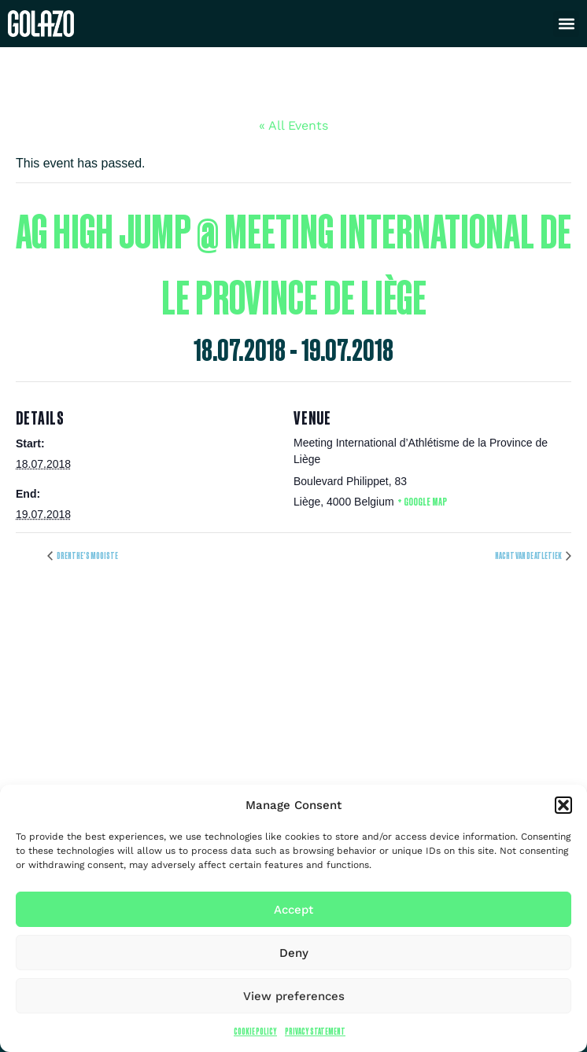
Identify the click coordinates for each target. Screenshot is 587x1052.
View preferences (294, 996)
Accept (293, 910)
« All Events (293, 125)
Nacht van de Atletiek (529, 555)
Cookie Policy (255, 1031)
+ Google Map (422, 501)
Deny (293, 953)
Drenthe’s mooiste (87, 555)
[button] (563, 805)
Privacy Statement (315, 1031)
